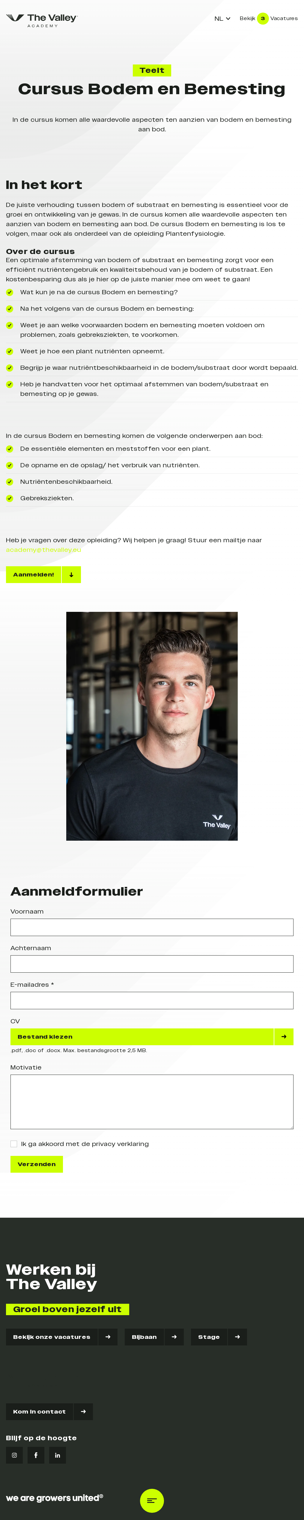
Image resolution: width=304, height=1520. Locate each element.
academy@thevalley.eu (43, 550)
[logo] (42, 20)
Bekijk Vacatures (269, 19)
